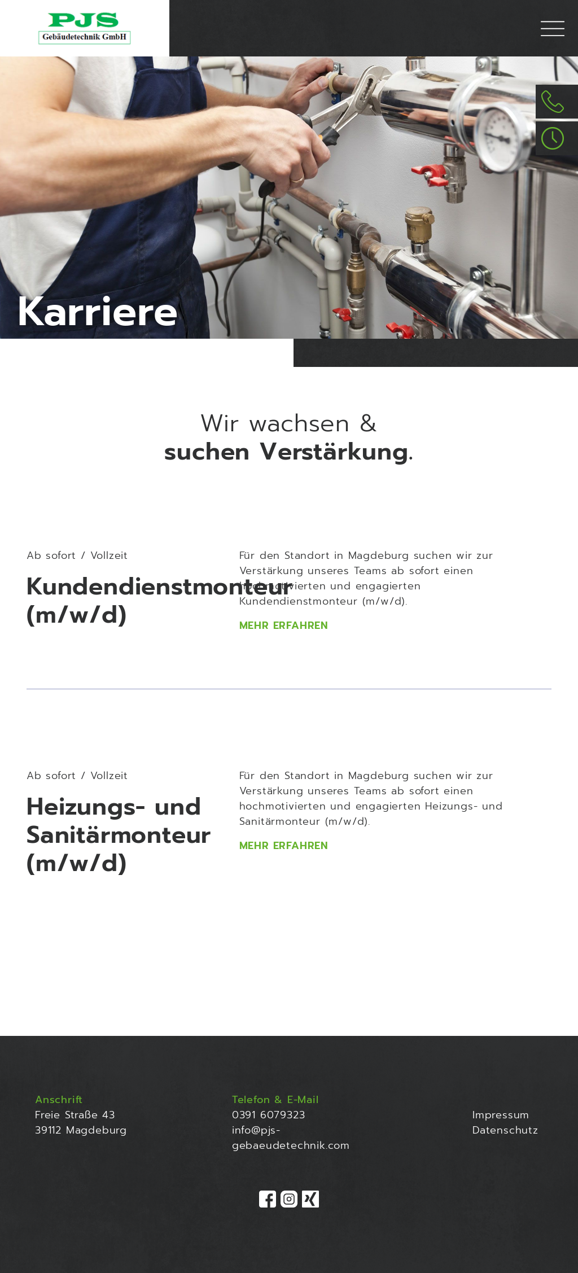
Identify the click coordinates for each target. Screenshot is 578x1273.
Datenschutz (505, 1130)
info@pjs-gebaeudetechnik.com (291, 1137)
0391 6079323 (268, 1115)
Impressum (500, 1115)
